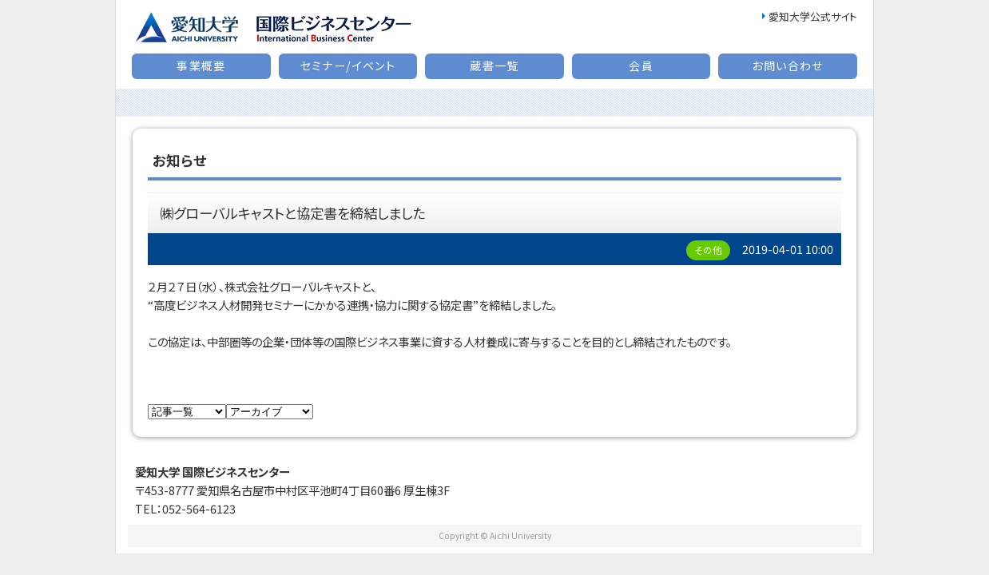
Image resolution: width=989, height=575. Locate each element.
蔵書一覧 (494, 65)
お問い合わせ (787, 65)
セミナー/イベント (348, 65)
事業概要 (201, 65)
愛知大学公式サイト (813, 16)
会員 (641, 65)
